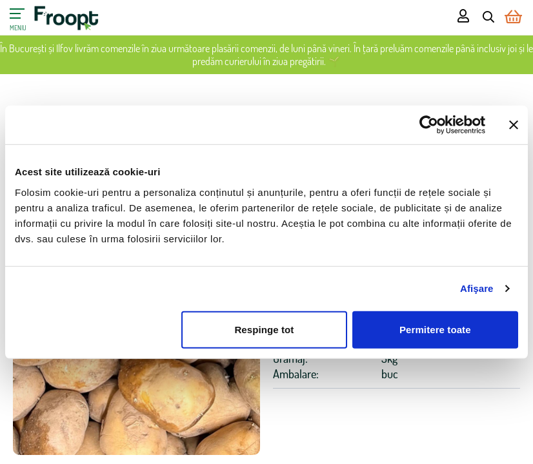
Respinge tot (264, 329)
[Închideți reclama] (513, 125)
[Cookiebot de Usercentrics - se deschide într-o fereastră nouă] (428, 125)
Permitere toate (435, 329)
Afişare (477, 288)
